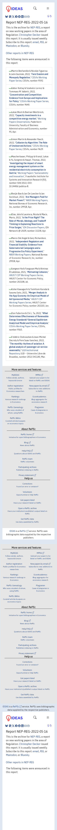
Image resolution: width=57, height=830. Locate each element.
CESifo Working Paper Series (34, 101)
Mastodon (11, 45)
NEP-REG (35, 27)
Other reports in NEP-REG (20, 53)
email (36, 42)
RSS (42, 42)
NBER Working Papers (37, 200)
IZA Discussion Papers (33, 227)
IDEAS (12, 531)
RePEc (24, 531)
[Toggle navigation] (35, 9)
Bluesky (25, 45)
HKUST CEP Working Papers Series (26, 275)
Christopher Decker (29, 34)
